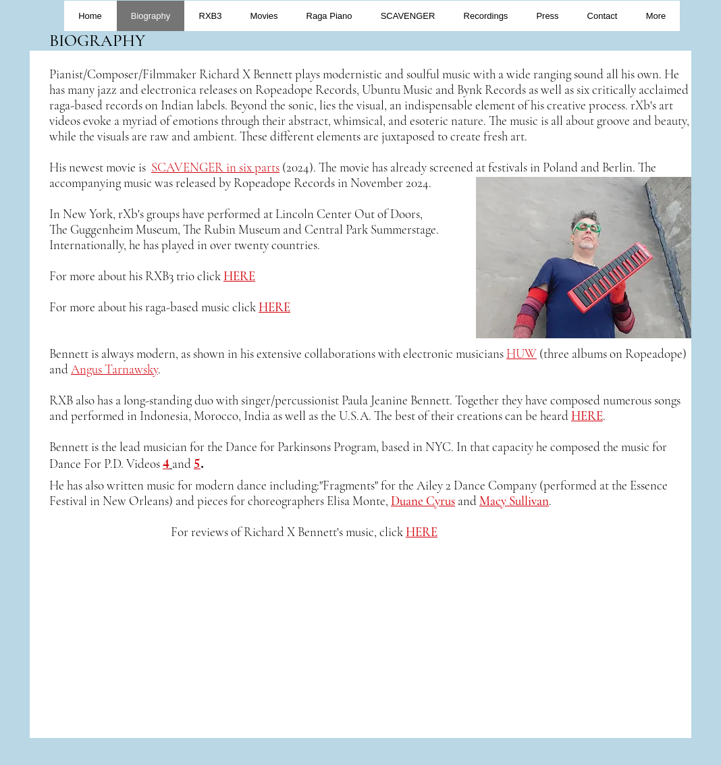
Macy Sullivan (514, 500)
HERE (421, 531)
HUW (521, 353)
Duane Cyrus (423, 500)
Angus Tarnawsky (114, 369)
